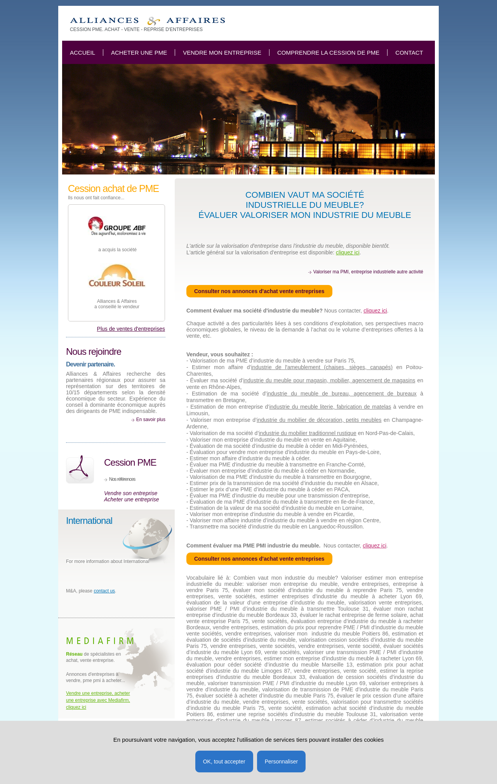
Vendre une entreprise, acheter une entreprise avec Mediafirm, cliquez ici (98, 700)
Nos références (122, 479)
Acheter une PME (139, 52)
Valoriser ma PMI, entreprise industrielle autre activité (368, 272)
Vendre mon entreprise (222, 52)
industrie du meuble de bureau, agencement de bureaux (342, 393)
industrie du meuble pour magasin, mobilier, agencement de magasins (329, 380)
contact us (104, 591)
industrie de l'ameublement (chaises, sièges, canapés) (322, 367)
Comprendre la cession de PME (328, 52)
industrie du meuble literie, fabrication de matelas (330, 407)
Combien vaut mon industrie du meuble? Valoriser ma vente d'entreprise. (147, 21)
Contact (409, 52)
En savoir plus (150, 419)
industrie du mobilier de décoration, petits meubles (319, 420)
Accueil (82, 52)
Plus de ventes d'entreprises (131, 329)
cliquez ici (348, 252)
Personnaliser (281, 761)
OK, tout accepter (224, 761)
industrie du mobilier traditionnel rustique (307, 433)
